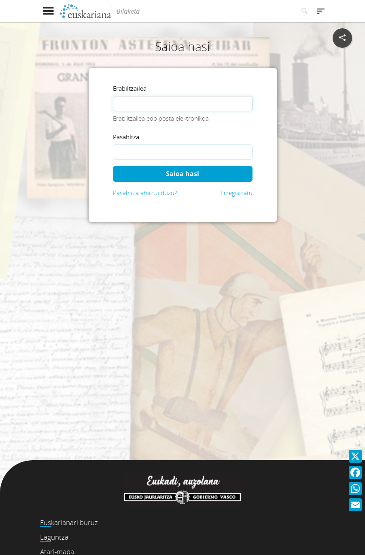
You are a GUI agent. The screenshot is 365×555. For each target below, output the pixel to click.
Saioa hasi (182, 173)
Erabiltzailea (129, 88)
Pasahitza (126, 137)
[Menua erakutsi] (48, 11)
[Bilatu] (305, 11)
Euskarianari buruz (69, 522)
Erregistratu (237, 193)
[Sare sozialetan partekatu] (342, 38)
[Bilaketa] (204, 11)
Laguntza (54, 537)
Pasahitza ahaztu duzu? (145, 193)
